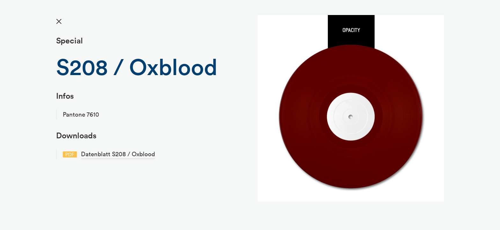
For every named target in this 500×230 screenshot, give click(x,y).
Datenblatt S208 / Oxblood (118, 154)
